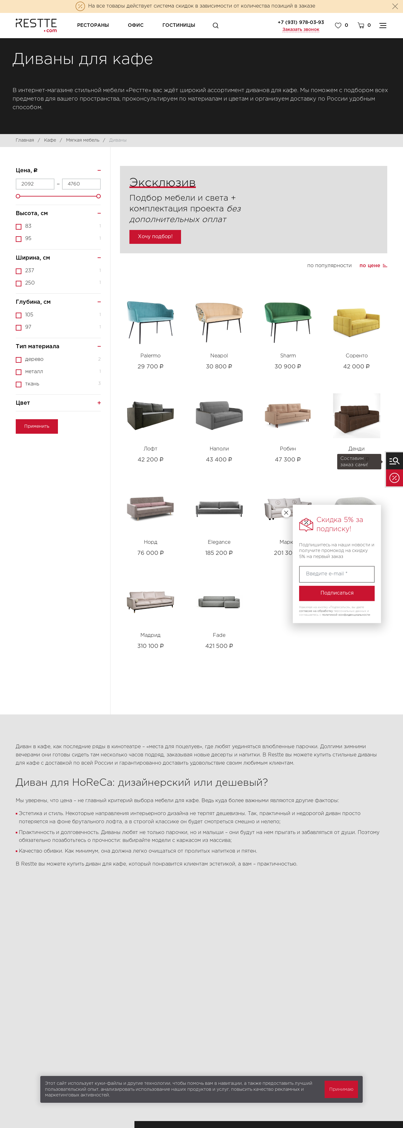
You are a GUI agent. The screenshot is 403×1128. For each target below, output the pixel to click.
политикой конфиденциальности (346, 615)
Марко (288, 542)
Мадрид (150, 635)
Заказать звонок (300, 30)
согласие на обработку (316, 611)
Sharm (288, 356)
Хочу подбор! (155, 236)
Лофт (150, 449)
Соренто (357, 356)
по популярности (329, 265)
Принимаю (341, 1089)
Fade (219, 635)
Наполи (219, 449)
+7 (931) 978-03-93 (301, 23)
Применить (36, 426)
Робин (288, 449)
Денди (357, 449)
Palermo (150, 356)
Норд (150, 542)
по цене (370, 265)
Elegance (219, 542)
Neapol (219, 356)
